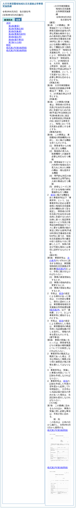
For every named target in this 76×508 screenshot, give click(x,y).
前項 (53, 195)
